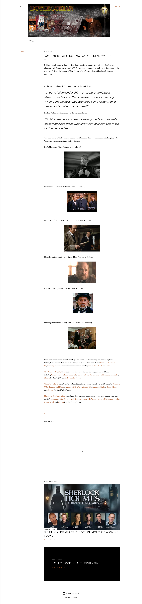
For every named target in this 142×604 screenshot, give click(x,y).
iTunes (90, 366)
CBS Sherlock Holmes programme (75, 563)
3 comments (61, 567)
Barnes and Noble (71, 399)
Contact (59, 41)
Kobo (96, 366)
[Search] (118, 6)
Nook (100, 366)
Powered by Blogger (71, 593)
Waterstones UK (98, 399)
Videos (81, 41)
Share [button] (22, 52)
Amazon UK (85, 399)
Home (30, 41)
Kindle (108, 366)
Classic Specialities (54, 366)
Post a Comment (55, 540)
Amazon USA (104, 363)
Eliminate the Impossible (54, 396)
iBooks (61, 402)
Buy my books (70, 41)
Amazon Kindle (112, 399)
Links (36, 41)
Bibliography (47, 41)
